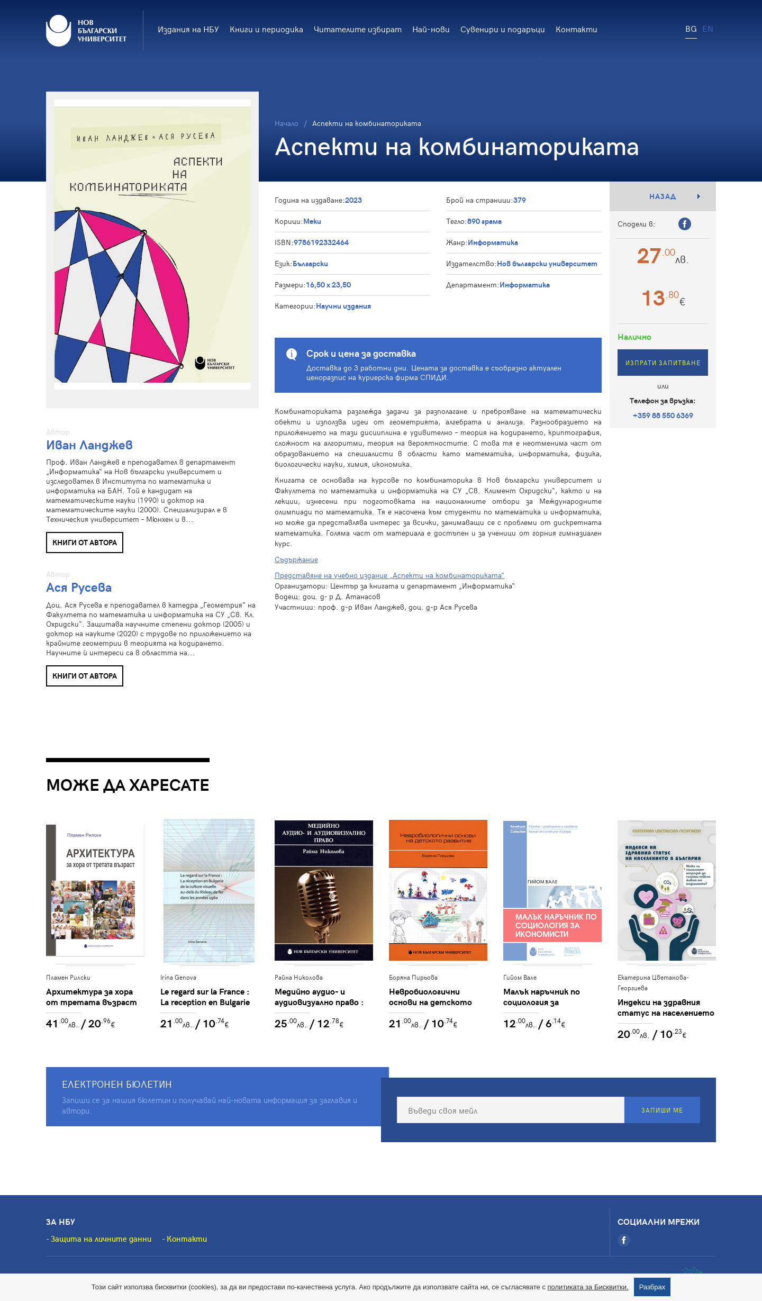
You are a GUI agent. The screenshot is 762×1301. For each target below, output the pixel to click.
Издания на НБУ (188, 28)
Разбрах (652, 1287)
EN (707, 28)
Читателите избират (358, 28)
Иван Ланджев (89, 444)
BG (691, 28)
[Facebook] (624, 1240)
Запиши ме (662, 1110)
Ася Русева (79, 586)
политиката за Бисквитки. (588, 1287)
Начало (286, 123)
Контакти (576, 28)
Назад (662, 196)
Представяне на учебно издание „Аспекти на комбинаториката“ (389, 575)
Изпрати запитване (663, 362)
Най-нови (431, 28)
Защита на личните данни (101, 1238)
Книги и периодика (266, 28)
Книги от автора (84, 542)
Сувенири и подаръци (502, 28)
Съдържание (296, 559)
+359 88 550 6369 (663, 415)
